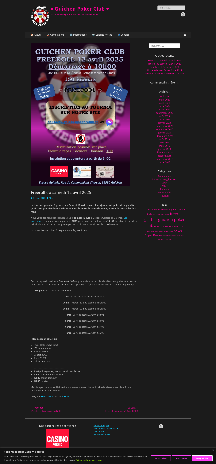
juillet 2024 (164, 106)
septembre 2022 (164, 126)
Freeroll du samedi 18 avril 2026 (164, 60)
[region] (108, 456)
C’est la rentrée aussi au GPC (164, 67)
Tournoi (51, 396)
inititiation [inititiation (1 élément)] (150, 232)
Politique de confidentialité (106, 428)
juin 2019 (164, 142)
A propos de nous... (102, 434)
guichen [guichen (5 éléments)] (151, 219)
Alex (51, 198)
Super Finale (164, 192)
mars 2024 (164, 109)
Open (164, 182)
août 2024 (164, 102)
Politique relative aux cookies (88, 460)
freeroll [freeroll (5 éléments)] (176, 213)
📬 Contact (123, 34)
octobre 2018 (164, 155)
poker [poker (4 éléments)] (178, 231)
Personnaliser (161, 458)
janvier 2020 (164, 132)
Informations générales (164, 179)
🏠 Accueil (36, 34)
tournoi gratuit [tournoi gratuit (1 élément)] (172, 236)
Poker (43, 396)
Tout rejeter (181, 458)
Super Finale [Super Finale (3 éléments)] (153, 235)
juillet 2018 (164, 162)
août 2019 (164, 139)
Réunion (164, 189)
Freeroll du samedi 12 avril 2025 (164, 63)
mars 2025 (164, 99)
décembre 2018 (164, 152)
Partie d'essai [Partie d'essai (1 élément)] (168, 232)
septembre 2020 (164, 129)
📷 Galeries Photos (102, 34)
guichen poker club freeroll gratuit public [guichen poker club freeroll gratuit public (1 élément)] (168, 226)
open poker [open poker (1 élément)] (159, 232)
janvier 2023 (164, 122)
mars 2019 (164, 145)
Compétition (164, 176)
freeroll (65, 396)
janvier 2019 (164, 149)
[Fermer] (213, 450)
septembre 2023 (164, 112)
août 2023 (164, 116)
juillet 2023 (164, 119)
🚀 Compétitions (55, 34)
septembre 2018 (164, 159)
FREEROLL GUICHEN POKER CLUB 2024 (164, 73)
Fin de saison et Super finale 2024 (164, 70)
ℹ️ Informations (78, 34)
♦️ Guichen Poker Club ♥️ (80, 9)
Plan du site (99, 431)
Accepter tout (202, 458)
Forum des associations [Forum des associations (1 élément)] (161, 214)
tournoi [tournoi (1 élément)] (164, 236)
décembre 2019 (164, 135)
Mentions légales (101, 425)
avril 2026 (164, 96)
